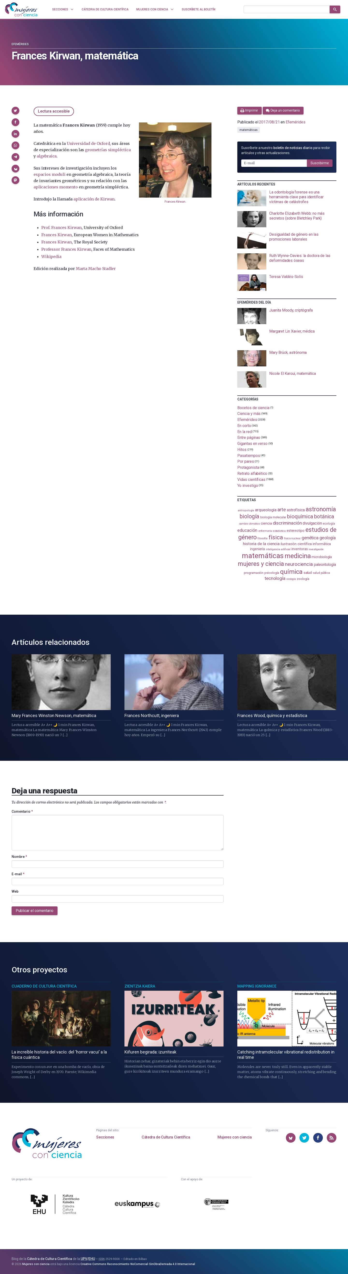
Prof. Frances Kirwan (61, 227)
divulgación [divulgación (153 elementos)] (312, 523)
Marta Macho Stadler (96, 268)
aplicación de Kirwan (94, 199)
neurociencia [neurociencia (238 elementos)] (299, 564)
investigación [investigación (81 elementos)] (316, 549)
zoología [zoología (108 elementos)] (303, 579)
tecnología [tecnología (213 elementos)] (275, 578)
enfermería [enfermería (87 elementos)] (265, 531)
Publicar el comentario (34, 910)
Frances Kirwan (175, 201)
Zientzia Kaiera (139, 986)
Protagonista (248, 467)
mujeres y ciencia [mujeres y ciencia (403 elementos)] (261, 563)
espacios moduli (49, 174)
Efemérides (20, 44)
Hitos (241, 449)
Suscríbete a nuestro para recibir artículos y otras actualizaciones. (285, 150)
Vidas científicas (251, 479)
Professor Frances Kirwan (66, 249)
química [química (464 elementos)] (291, 571)
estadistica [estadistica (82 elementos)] (279, 531)
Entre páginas (248, 437)
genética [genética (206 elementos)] (310, 538)
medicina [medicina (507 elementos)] (298, 556)
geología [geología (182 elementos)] (327, 537)
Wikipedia (51, 256)
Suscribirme (320, 163)
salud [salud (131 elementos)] (308, 572)
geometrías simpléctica (107, 149)
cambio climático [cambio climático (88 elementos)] (249, 523)
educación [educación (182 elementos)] (247, 530)
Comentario (22, 811)
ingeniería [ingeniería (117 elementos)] (257, 549)
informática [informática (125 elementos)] (322, 544)
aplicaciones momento (56, 187)
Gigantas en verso (252, 443)
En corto (244, 425)
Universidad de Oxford (88, 143)
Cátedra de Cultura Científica (166, 1137)
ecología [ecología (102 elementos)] (329, 523)
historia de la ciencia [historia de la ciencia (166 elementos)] (261, 543)
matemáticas (248, 130)
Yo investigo (247, 485)
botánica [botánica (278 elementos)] (324, 516)
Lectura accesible (54, 111)
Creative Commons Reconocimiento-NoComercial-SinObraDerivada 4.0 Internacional (137, 1264)
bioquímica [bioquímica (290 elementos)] (300, 516)
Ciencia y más (249, 413)
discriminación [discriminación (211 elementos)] (287, 523)
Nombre (19, 857)
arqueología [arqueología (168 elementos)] (265, 509)
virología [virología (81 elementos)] (291, 579)
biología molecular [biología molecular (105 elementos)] (273, 517)
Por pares (245, 461)
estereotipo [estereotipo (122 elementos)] (295, 531)
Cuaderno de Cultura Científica (44, 986)
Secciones (105, 1137)
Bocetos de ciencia (253, 407)
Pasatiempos (248, 455)
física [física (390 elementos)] (275, 537)
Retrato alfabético (252, 473)
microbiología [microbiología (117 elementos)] (322, 557)
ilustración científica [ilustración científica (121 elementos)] (296, 544)
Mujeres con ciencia (235, 1137)
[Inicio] (21, 9)
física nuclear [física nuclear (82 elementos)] (292, 538)
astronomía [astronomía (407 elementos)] (321, 509)
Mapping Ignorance (256, 986)
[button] (15, 110)
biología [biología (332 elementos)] (249, 516)
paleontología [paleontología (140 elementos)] (325, 564)
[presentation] (286, 198)
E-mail (18, 874)
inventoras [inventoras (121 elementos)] (299, 549)
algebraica (47, 156)
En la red (244, 431)
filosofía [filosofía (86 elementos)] (262, 538)
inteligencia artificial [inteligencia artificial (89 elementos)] (278, 549)
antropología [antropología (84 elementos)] (246, 510)
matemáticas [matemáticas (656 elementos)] (263, 556)
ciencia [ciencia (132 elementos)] (266, 523)
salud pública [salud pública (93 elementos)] (321, 573)
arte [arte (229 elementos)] (281, 509)
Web (15, 891)
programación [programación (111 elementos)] (253, 573)
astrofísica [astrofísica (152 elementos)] (296, 510)
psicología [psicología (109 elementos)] (271, 573)
